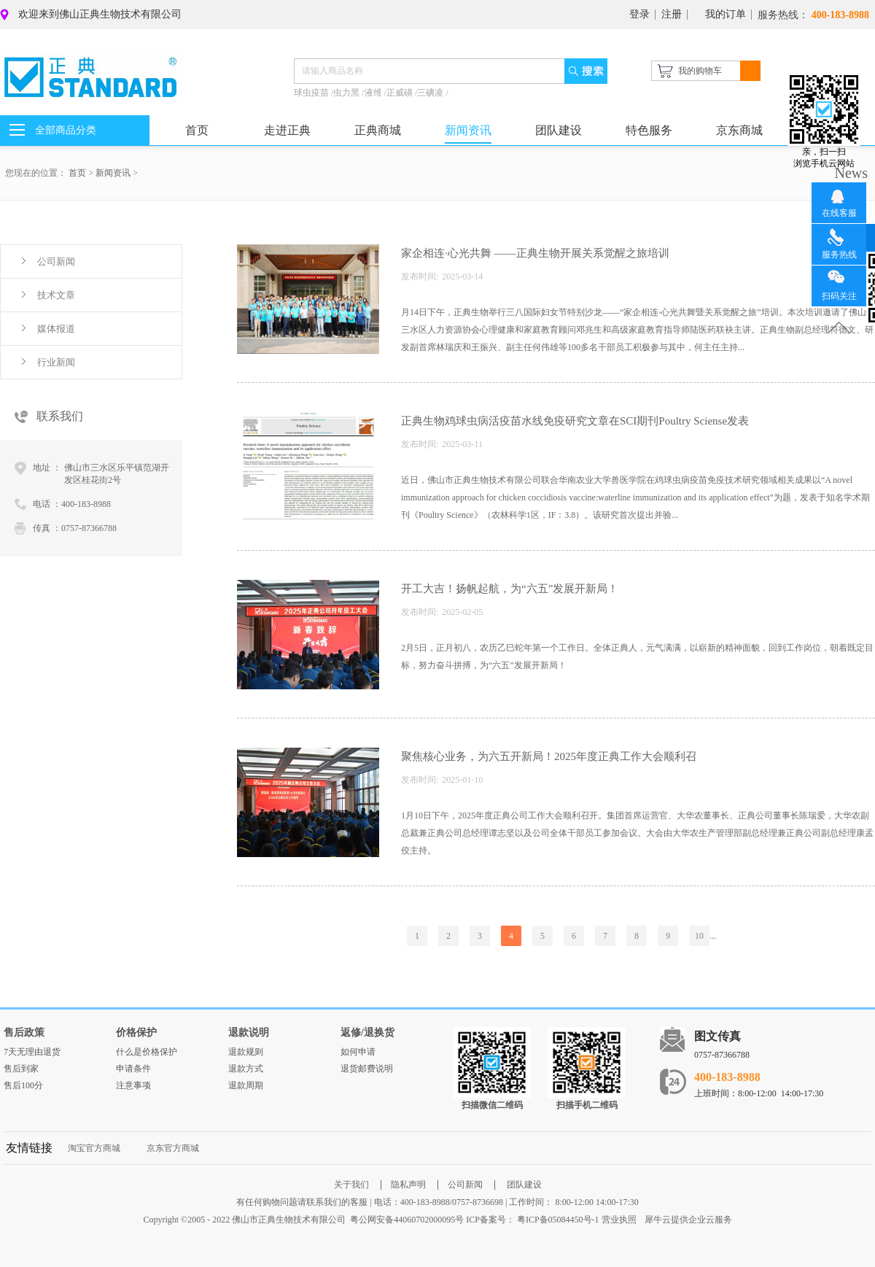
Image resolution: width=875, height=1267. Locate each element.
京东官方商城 (173, 1148)
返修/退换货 (367, 1032)
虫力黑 (347, 93)
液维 (374, 93)
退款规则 (245, 1052)
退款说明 (248, 1032)
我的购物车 (700, 71)
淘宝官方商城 (94, 1148)
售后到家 (21, 1068)
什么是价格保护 (146, 1052)
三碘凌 (431, 93)
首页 (197, 130)
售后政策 (24, 1032)
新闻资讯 (113, 173)
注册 (671, 14)
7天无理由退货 (32, 1052)
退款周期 (245, 1085)
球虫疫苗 (312, 93)
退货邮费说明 (367, 1068)
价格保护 (136, 1032)
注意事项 (133, 1085)
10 (699, 936)
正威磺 (400, 93)
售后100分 (23, 1085)
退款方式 (245, 1068)
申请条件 (133, 1068)
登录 (639, 14)
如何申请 (358, 1052)
